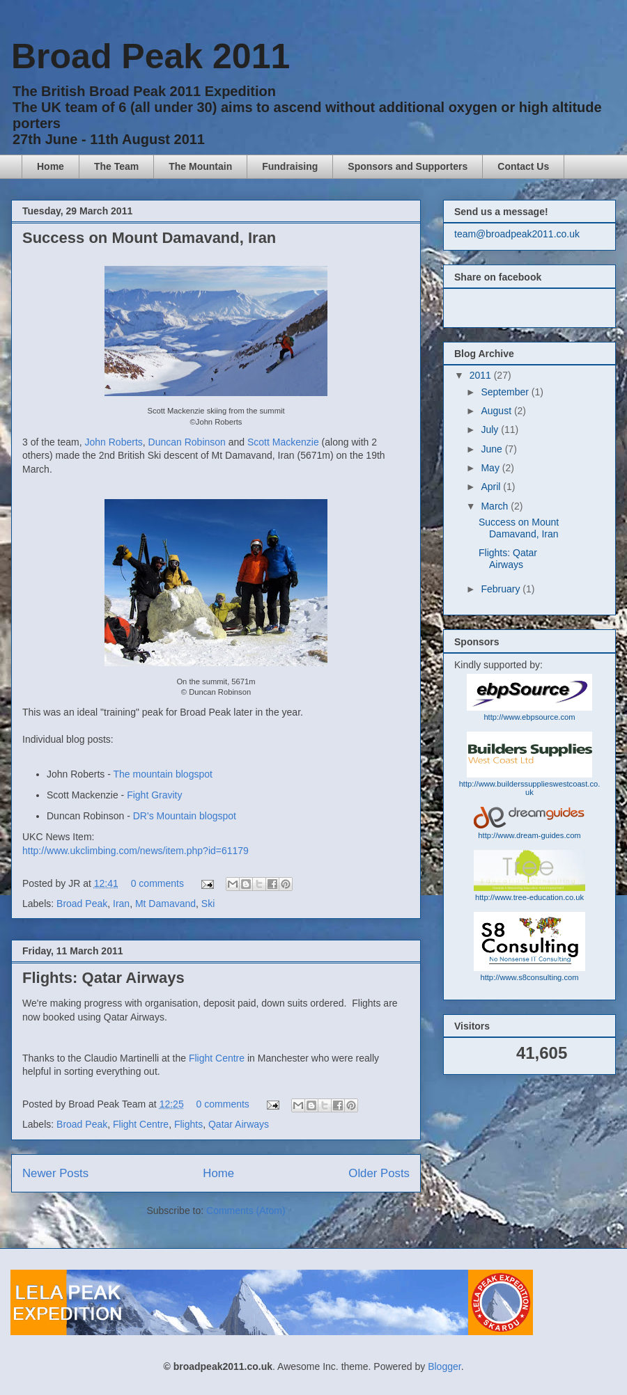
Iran (121, 903)
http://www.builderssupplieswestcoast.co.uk (530, 788)
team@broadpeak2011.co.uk (517, 233)
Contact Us (523, 166)
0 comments (157, 883)
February (501, 588)
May (491, 467)
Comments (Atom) (246, 1210)
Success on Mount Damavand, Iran (149, 237)
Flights (188, 1124)
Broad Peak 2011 (150, 56)
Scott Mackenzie (283, 442)
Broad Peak (81, 903)
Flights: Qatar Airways (103, 977)
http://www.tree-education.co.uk (529, 897)
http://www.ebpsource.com (529, 717)
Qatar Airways (238, 1124)
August (497, 410)
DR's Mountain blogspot (184, 815)
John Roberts (114, 442)
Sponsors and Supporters (407, 166)
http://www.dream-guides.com (529, 835)
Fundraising (290, 166)
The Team (116, 166)
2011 (482, 375)
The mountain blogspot (162, 774)
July (491, 429)
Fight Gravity (154, 795)
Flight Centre (215, 1058)
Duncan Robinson (187, 442)
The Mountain (200, 166)
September (506, 391)
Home (50, 166)
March (496, 506)
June (492, 449)
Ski (208, 903)
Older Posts (379, 1173)
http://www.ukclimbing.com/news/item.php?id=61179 (135, 850)
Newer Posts (55, 1173)
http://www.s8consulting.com (529, 977)
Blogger (444, 1366)
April (492, 486)
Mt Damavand (165, 903)
